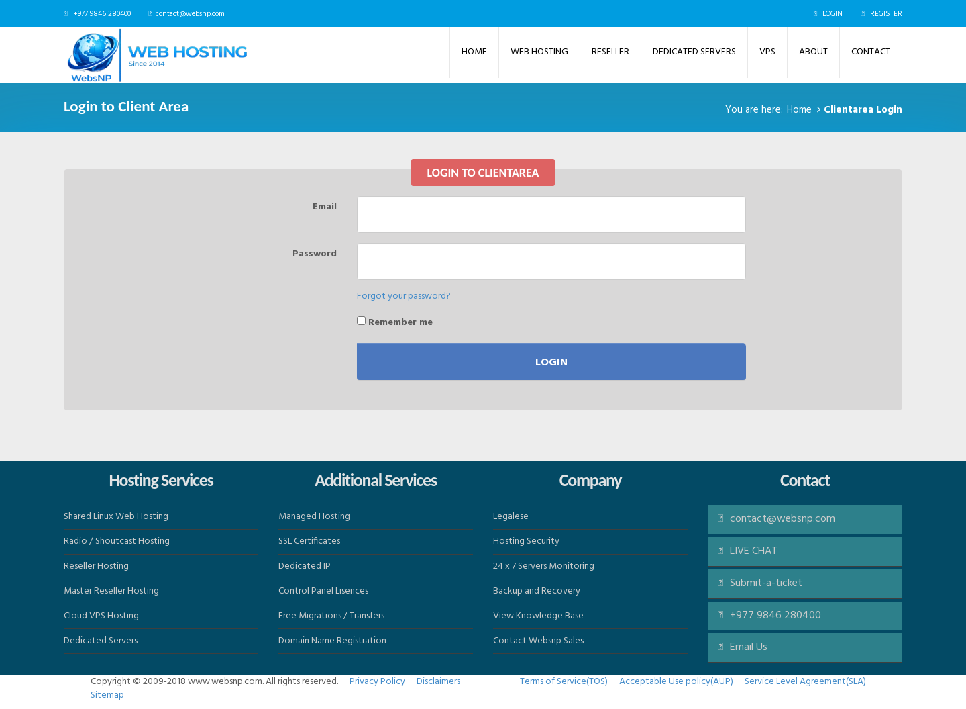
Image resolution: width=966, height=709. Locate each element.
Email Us (748, 647)
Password (314, 253)
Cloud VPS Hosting (101, 616)
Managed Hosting (314, 516)
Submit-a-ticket (760, 583)
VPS (767, 52)
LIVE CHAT (747, 551)
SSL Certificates (309, 541)
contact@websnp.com (190, 14)
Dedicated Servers (694, 52)
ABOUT (813, 52)
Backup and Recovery (536, 591)
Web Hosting (539, 52)
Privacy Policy (377, 682)
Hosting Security (526, 541)
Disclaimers (438, 682)
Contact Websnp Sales (538, 641)
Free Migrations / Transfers (331, 616)
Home (474, 52)
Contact (870, 52)
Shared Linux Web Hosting (116, 516)
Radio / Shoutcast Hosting (117, 541)
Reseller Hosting (96, 566)
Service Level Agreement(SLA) (805, 682)
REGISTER (886, 14)
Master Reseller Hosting (111, 591)
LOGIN (832, 14)
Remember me (395, 322)
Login (551, 362)
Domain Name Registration (332, 641)
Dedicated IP (304, 566)
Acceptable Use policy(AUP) (676, 682)
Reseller (610, 52)
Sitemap (107, 695)
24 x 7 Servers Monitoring (543, 566)
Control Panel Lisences (323, 591)
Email (325, 206)
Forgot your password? (404, 296)
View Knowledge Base (538, 616)
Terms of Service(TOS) (564, 682)
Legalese (511, 516)
